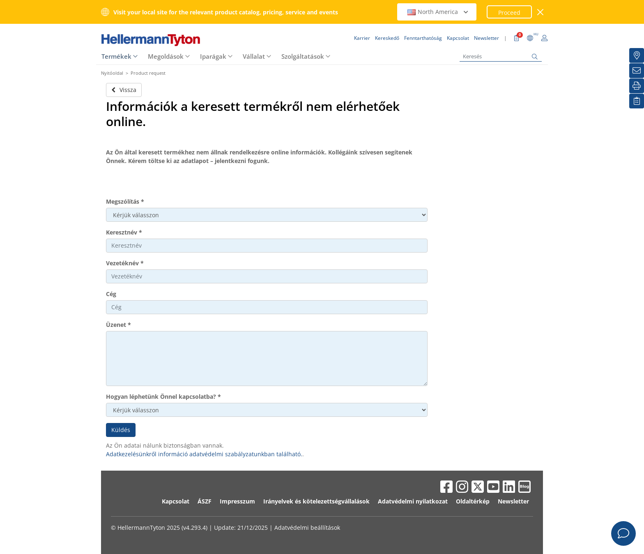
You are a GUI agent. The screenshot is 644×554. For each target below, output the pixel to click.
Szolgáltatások (302, 56)
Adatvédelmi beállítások (307, 527)
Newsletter (513, 501)
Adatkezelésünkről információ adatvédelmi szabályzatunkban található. (204, 454)
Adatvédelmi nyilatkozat (413, 501)
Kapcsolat (175, 501)
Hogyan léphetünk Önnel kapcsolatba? (163, 396)
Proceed (509, 12)
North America (437, 12)
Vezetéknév (125, 263)
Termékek (116, 56)
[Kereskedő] (636, 55)
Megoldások (166, 56)
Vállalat (254, 56)
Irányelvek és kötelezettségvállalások (316, 501)
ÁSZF (205, 501)
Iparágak (213, 56)
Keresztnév (124, 232)
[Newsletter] (636, 70)
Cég (111, 294)
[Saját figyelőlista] (636, 101)
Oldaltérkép (473, 501)
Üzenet (118, 325)
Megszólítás (125, 201)
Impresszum (237, 501)
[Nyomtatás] (636, 85)
